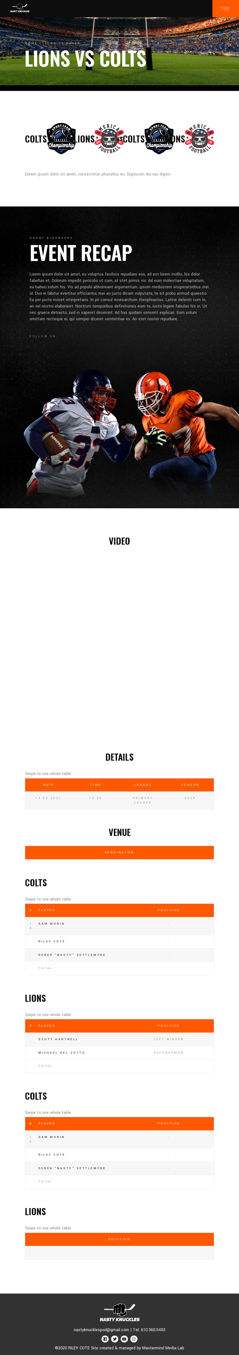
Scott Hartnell (58, 1039)
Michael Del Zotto (61, 1053)
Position (169, 910)
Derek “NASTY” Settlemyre (72, 955)
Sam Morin (51, 924)
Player (46, 910)
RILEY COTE (52, 941)
